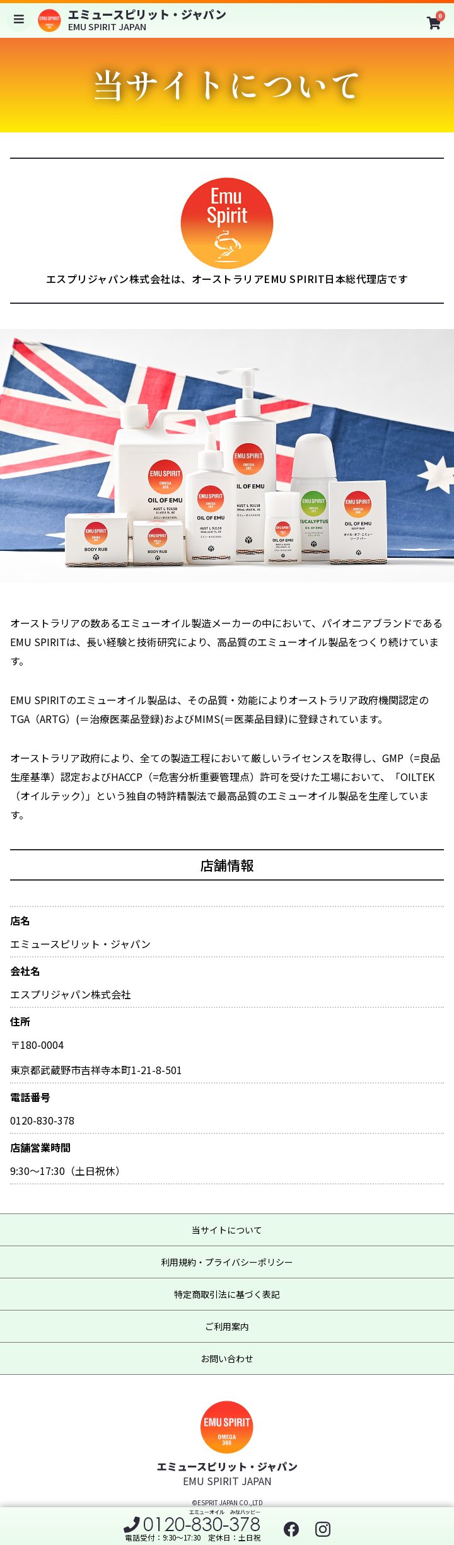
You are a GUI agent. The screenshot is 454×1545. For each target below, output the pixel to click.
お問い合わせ (227, 1358)
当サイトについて (227, 1230)
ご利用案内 (227, 1326)
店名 (20, 920)
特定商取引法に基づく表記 (227, 1294)
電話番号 (30, 1097)
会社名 (25, 971)
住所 (20, 1021)
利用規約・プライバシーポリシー (227, 1262)
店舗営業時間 (40, 1147)
